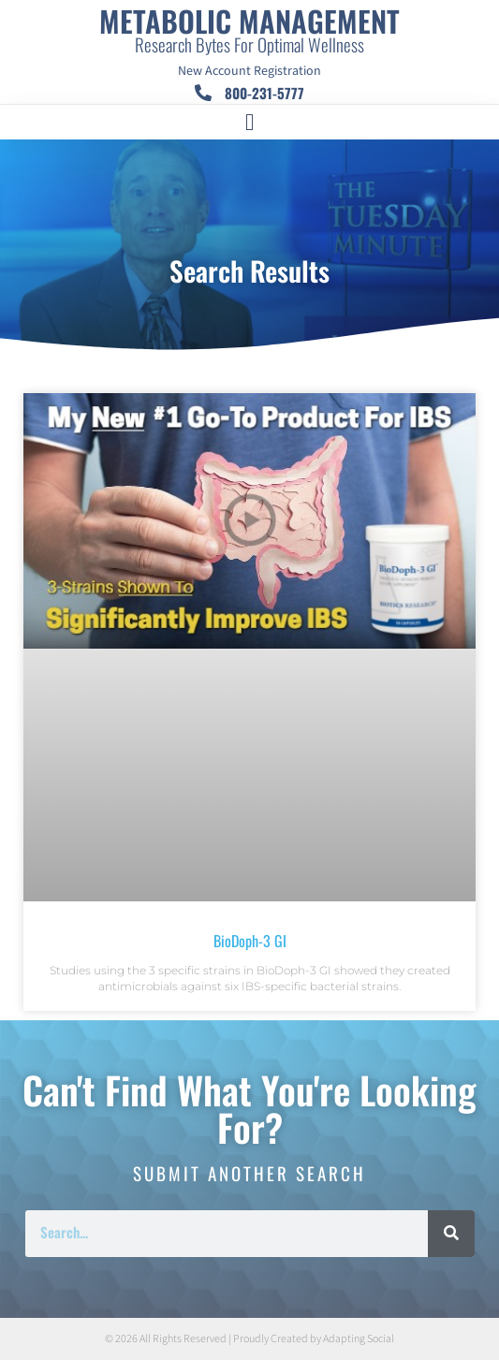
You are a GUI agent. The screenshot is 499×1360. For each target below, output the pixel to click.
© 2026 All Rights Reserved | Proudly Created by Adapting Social (249, 1339)
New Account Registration (249, 71)
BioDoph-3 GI (249, 940)
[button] (250, 122)
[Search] (451, 1233)
